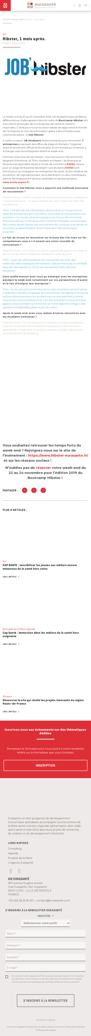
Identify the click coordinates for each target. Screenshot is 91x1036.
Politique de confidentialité (38, 1026)
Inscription (45, 765)
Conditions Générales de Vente (68, 1026)
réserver (43, 468)
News (16, 19)
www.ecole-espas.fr (16, 182)
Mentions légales (15, 1026)
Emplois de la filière (20, 858)
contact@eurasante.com (53, 900)
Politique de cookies (46, 1030)
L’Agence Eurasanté (20, 862)
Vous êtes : (46, 916)
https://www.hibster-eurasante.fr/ (58, 455)
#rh (4, 34)
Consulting (15, 848)
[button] (74, 4)
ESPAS (71, 164)
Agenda (13, 853)
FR (87, 5)
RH (22, 19)
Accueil (7, 19)
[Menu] (5, 5)
